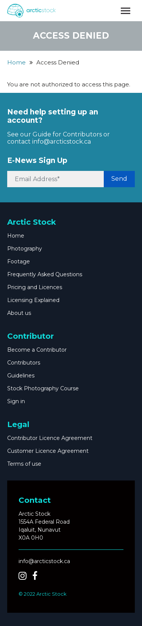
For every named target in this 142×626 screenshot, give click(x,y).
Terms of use (24, 463)
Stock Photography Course (43, 388)
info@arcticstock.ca (61, 141)
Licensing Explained (33, 300)
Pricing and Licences (34, 287)
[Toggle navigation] (125, 11)
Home (16, 62)
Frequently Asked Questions (44, 274)
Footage (18, 261)
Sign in (16, 401)
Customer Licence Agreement (48, 451)
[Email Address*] (56, 179)
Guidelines (20, 375)
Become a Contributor (37, 349)
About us (19, 313)
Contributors (23, 362)
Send (119, 178)
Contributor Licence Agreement (49, 438)
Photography (24, 248)
